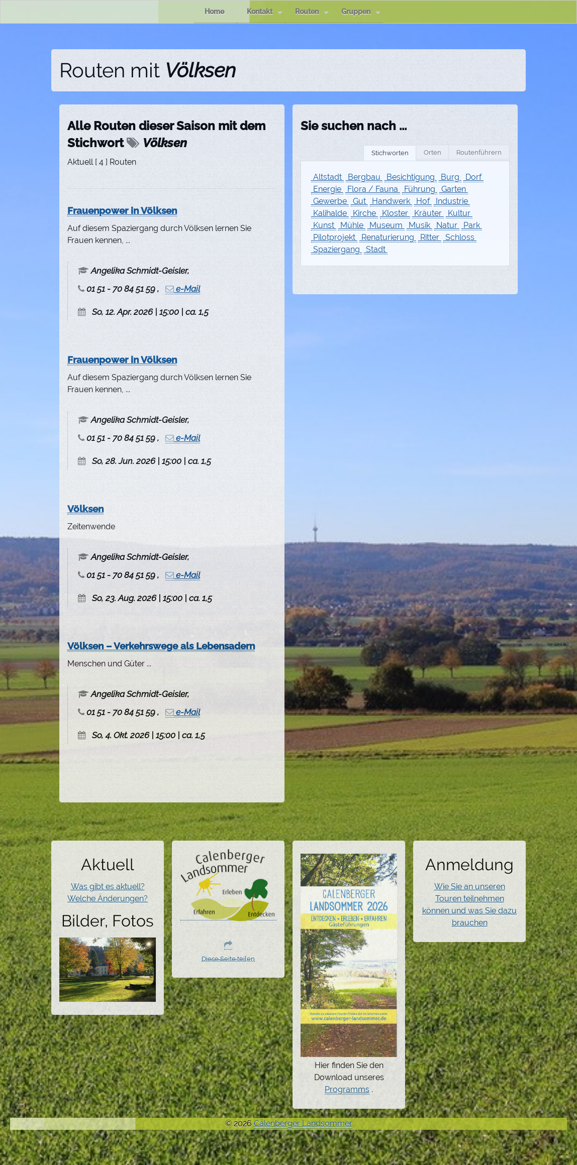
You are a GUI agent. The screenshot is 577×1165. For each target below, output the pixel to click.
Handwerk (391, 201)
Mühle (351, 225)
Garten (453, 189)
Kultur (459, 213)
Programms (347, 1089)
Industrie (452, 201)
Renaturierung (387, 237)
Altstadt (327, 177)
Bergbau (364, 177)
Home (219, 12)
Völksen (85, 508)
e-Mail (182, 289)
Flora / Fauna (372, 189)
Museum (386, 225)
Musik (419, 225)
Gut (359, 201)
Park (471, 225)
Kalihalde (330, 213)
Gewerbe (330, 201)
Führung (419, 189)
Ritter (429, 237)
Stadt (376, 249)
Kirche (364, 213)
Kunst (323, 225)
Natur (446, 225)
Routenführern (479, 152)
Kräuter (428, 213)
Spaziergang (336, 249)
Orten (432, 152)
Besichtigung (410, 177)
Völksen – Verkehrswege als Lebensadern (161, 645)
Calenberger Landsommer (303, 1123)
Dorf (473, 177)
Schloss (459, 237)
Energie (327, 189)
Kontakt (264, 12)
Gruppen (360, 12)
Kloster (395, 213)
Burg (450, 177)
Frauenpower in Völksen (122, 210)
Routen (312, 12)
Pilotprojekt (334, 237)
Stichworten (390, 153)
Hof (423, 201)
